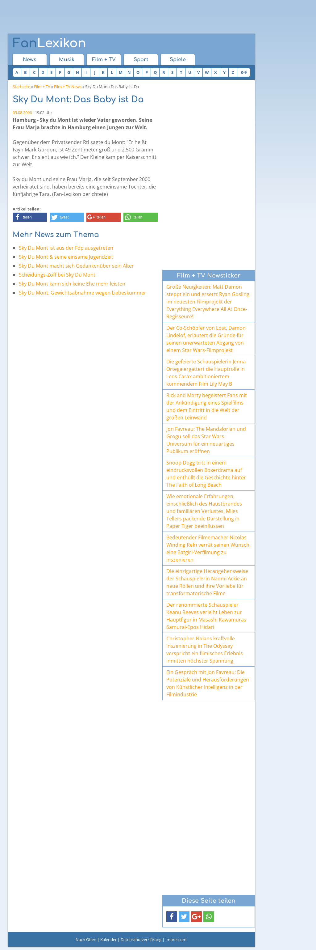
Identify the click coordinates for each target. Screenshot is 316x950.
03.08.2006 (22, 112)
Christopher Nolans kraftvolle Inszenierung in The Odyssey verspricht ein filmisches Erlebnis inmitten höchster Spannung (204, 649)
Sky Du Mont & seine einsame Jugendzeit (66, 256)
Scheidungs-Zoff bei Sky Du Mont (57, 274)
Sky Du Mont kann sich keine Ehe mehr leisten (72, 283)
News (29, 59)
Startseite (21, 86)
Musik (66, 59)
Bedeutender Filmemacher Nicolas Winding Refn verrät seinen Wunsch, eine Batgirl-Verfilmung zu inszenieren (208, 548)
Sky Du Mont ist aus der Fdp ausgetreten (66, 247)
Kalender (108, 939)
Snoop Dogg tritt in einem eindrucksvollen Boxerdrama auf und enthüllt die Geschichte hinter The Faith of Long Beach (206, 473)
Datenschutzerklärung (141, 939)
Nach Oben (86, 939)
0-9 (244, 72)
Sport (141, 59)
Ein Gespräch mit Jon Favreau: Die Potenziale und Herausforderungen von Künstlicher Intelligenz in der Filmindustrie (207, 683)
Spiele (178, 59)
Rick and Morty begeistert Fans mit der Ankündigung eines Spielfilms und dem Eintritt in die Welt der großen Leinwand (206, 406)
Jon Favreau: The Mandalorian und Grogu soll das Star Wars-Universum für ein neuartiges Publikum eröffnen (206, 440)
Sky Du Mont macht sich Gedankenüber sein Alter (76, 265)
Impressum (175, 939)
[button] (30, 217)
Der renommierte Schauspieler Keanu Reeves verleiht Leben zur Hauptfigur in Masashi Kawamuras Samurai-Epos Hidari (206, 615)
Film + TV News (67, 86)
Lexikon (49, 43)
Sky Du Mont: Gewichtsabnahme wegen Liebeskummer (82, 292)
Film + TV (104, 59)
